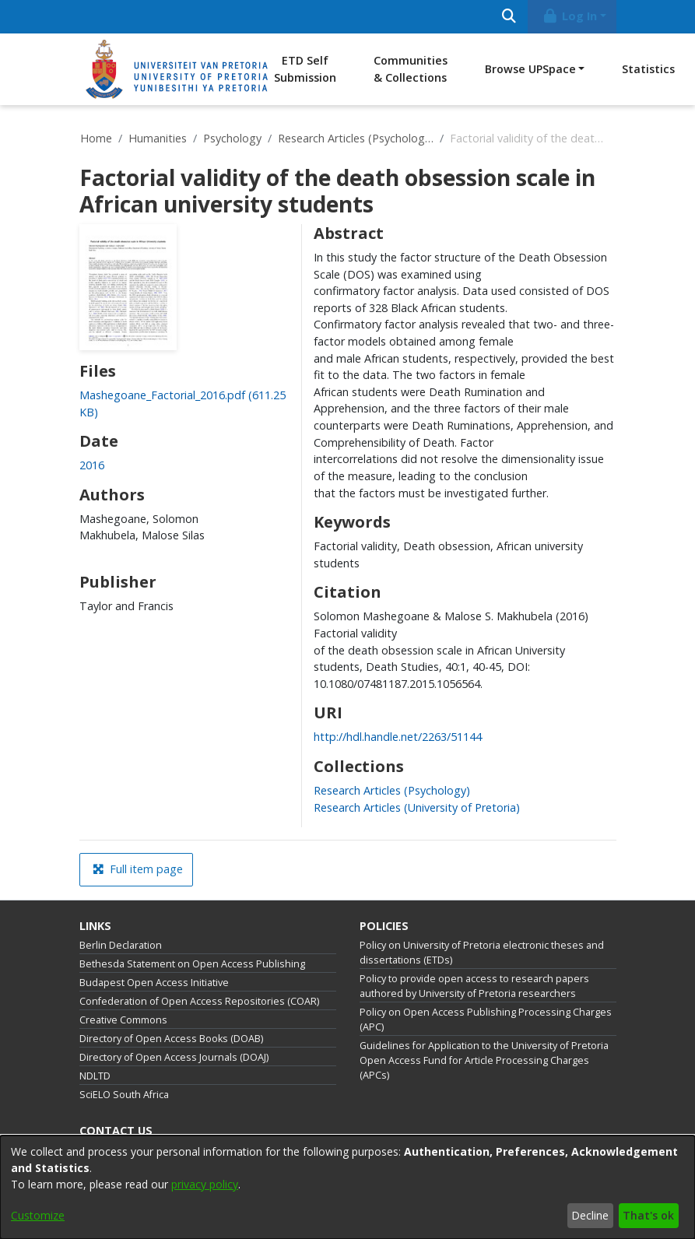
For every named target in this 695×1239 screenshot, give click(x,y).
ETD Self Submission (305, 69)
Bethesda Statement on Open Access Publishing (192, 963)
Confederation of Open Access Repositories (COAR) (199, 1001)
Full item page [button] (138, 869)
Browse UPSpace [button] (530, 68)
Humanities (157, 138)
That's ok (648, 1215)
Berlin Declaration (120, 945)
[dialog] (347, 1187)
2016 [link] (91, 465)
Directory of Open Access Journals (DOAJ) (174, 1057)
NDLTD (95, 1076)
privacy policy (204, 1184)
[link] (392, 790)
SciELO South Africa (124, 1094)
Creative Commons (123, 1020)
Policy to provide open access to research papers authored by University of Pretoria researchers (474, 986)
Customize (38, 1215)
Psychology (232, 138)
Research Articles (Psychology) (355, 138)
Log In (569, 16)
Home (96, 138)
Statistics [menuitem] (648, 68)
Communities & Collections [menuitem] (411, 69)
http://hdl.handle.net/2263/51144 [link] (398, 736)
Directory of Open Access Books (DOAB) (171, 1038)
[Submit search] (509, 16)
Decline (590, 1215)
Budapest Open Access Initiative (154, 982)
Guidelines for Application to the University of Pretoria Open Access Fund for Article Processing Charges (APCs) (484, 1060)
